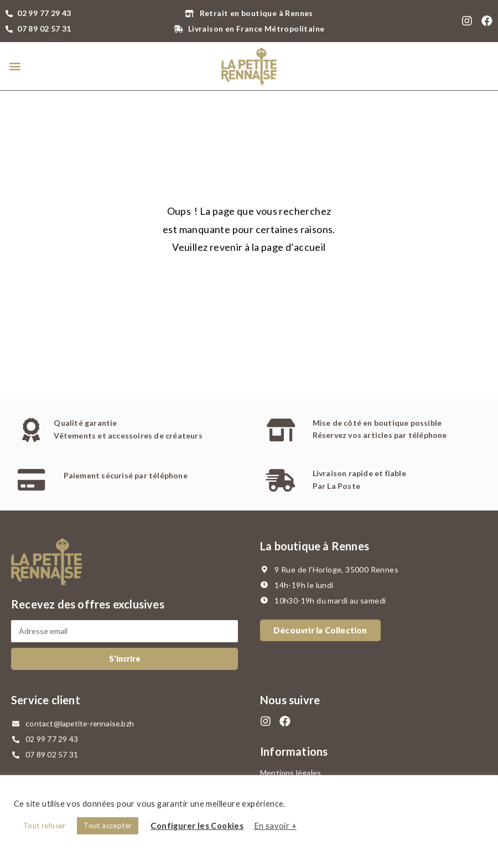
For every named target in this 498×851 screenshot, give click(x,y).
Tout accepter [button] (108, 825)
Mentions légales (290, 772)
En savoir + (275, 826)
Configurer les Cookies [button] (197, 826)
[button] (15, 66)
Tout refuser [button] (44, 825)
